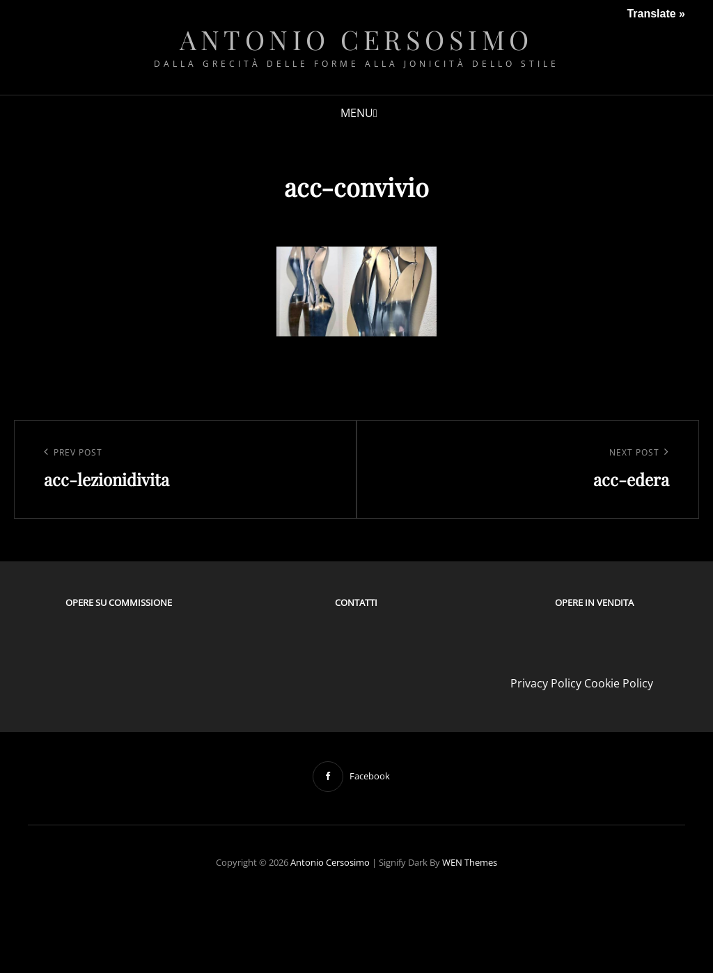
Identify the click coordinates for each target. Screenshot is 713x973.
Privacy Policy (545, 683)
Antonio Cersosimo (356, 39)
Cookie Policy (618, 683)
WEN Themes (469, 862)
